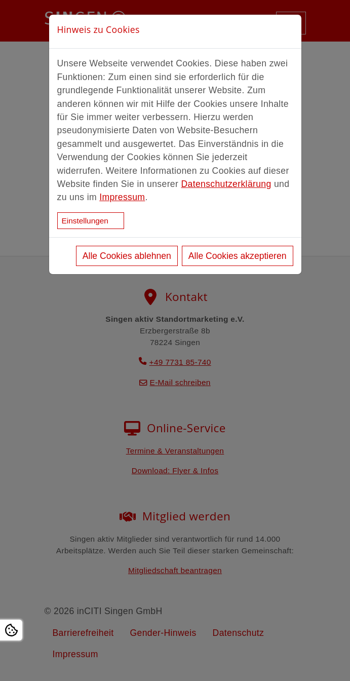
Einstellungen (85, 220)
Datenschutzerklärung (226, 184)
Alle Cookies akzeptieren (237, 256)
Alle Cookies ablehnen (127, 256)
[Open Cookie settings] (11, 630)
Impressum (122, 197)
